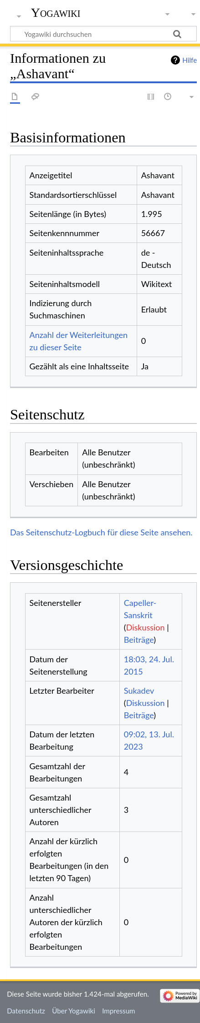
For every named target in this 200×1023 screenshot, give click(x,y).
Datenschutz (26, 1011)
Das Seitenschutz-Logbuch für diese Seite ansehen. (101, 532)
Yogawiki (56, 12)
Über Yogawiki (73, 1011)
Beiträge (139, 640)
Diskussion (145, 627)
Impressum (118, 1011)
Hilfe (189, 60)
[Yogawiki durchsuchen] (103, 33)
